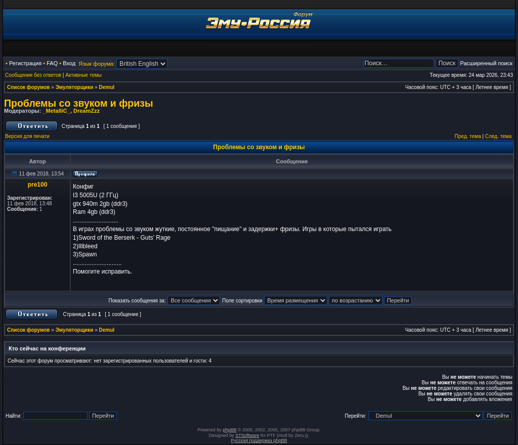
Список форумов (28, 87)
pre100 (38, 184)
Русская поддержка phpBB (259, 440)
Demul (107, 87)
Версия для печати (27, 136)
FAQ (52, 63)
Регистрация (25, 63)
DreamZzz (86, 111)
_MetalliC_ (56, 111)
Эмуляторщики (75, 87)
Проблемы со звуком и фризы (78, 103)
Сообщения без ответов (33, 75)
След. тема (498, 136)
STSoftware (247, 435)
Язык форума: (96, 64)
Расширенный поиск (486, 63)
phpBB (229, 429)
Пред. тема (468, 136)
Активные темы (83, 75)
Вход (69, 63)
